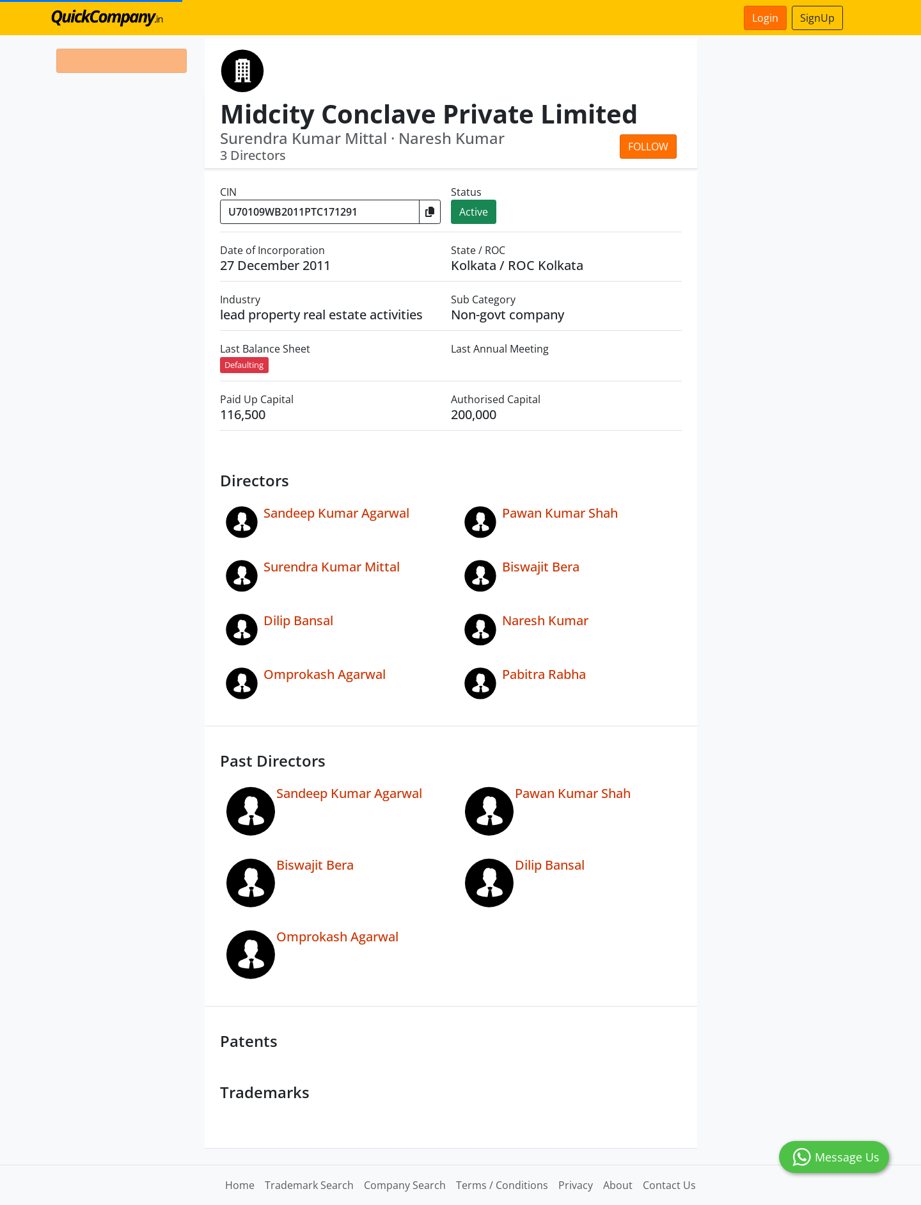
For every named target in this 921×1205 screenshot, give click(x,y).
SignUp (817, 18)
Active (473, 212)
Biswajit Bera (540, 566)
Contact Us (669, 1185)
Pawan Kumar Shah (560, 513)
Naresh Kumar (545, 620)
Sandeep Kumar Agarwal (336, 513)
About (618, 1185)
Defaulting (244, 365)
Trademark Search (309, 1185)
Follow (648, 147)
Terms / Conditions (502, 1185)
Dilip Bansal (298, 620)
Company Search (405, 1185)
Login (765, 18)
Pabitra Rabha (544, 674)
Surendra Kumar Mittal (332, 566)
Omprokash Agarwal (325, 674)
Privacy (575, 1185)
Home (240, 1185)
